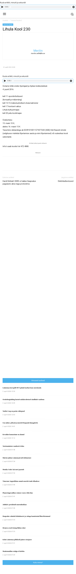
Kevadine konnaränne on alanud (13, 434)
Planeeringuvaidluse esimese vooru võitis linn (18, 493)
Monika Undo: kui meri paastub (13, 469)
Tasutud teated (16, 20)
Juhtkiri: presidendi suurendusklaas (15, 504)
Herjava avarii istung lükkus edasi (14, 528)
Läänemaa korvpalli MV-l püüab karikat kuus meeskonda (22, 388)
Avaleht (5, 20)
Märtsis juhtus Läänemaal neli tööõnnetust (17, 458)
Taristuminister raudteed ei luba (13, 446)
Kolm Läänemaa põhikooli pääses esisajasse (17, 540)
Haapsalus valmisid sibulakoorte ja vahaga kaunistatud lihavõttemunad (26, 516)
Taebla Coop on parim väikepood (14, 411)
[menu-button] (4, 14)
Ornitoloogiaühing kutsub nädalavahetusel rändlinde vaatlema (23, 399)
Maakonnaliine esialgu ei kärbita (13, 551)
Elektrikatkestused (65, 181)
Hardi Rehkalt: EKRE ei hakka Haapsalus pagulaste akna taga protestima (19, 182)
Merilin (38, 50)
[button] (72, 14)
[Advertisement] (39, 322)
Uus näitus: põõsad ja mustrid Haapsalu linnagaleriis (20, 423)
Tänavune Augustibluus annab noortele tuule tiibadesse (21, 481)
